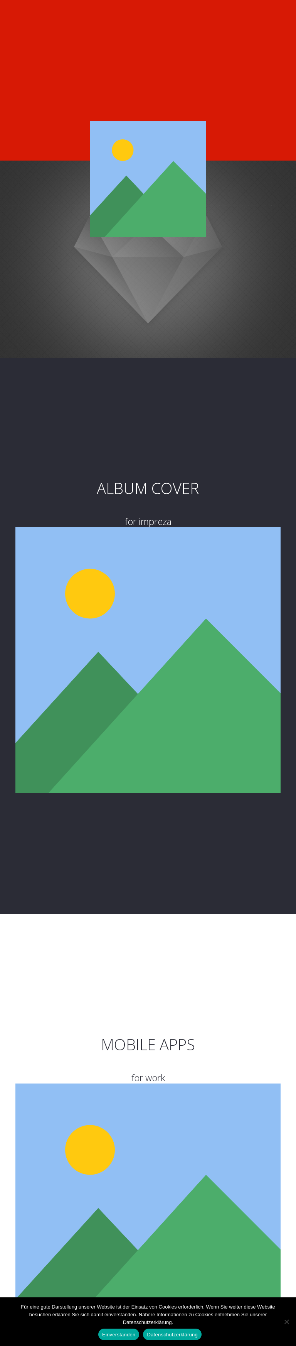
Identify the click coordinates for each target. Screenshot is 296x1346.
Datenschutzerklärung (172, 1335)
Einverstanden (118, 1335)
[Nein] (286, 1322)
